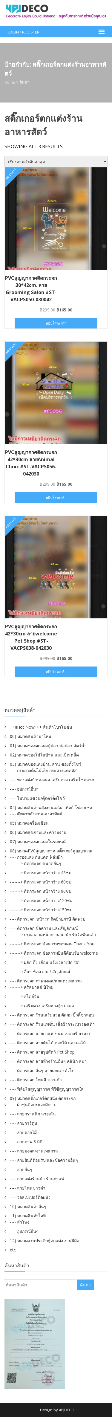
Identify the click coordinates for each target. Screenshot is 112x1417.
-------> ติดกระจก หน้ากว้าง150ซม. (41, 909)
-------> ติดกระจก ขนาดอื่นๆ (35, 863)
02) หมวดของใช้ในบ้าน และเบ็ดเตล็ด (44, 755)
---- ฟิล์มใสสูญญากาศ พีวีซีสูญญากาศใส (47, 1089)
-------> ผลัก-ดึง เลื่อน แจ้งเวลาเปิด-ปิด (44, 962)
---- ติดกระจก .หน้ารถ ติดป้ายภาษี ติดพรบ (47, 919)
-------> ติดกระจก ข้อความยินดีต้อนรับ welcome (54, 953)
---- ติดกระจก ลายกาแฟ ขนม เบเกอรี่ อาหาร (50, 1033)
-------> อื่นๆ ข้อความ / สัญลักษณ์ (40, 971)
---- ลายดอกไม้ (23, 1132)
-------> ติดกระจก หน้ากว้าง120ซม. (41, 900)
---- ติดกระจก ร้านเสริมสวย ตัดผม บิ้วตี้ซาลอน (52, 1015)
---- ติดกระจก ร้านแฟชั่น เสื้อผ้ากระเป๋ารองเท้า (52, 1024)
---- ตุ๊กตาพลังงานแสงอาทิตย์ (36, 814)
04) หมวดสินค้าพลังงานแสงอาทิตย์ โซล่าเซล (51, 807)
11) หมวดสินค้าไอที (28, 1216)
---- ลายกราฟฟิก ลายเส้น (33, 1114)
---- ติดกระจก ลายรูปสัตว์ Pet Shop (42, 1052)
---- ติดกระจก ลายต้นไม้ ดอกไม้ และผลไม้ (48, 1042)
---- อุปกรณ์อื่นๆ (24, 789)
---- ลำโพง (19, 1222)
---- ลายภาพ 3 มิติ (26, 1141)
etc (13, 1250)
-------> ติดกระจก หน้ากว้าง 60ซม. (41, 882)
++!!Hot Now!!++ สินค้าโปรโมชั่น (41, 727)
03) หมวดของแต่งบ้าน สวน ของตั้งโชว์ (45, 764)
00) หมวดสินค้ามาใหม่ (30, 736)
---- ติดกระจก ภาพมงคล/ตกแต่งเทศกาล (46, 981)
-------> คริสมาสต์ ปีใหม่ (31, 987)
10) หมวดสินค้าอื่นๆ (28, 1206)
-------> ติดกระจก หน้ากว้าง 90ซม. (41, 891)
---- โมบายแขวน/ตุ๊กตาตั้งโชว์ (37, 798)
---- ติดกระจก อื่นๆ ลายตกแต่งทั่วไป (42, 1070)
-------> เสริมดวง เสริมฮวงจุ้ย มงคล (42, 1005)
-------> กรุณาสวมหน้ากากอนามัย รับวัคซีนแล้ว (53, 934)
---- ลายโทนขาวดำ (27, 1188)
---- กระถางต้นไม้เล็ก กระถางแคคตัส (43, 770)
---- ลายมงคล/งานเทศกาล (34, 1151)
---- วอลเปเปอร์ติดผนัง (30, 1197)
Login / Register (23, 32)
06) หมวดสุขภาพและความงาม (38, 832)
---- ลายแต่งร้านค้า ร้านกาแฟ (37, 1178)
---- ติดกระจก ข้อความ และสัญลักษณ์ (44, 928)
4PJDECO (66, 1410)
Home (9, 82)
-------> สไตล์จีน (24, 996)
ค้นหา (85, 1285)
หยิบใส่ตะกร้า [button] (56, 323)
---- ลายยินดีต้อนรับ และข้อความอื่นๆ (44, 1160)
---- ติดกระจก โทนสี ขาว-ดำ (36, 1080)
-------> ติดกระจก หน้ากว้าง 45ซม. (41, 872)
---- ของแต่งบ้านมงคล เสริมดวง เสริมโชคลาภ (52, 779)
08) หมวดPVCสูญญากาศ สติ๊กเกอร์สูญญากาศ (51, 851)
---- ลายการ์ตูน (23, 1123)
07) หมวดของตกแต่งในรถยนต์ (38, 841)
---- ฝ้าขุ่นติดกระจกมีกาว (32, 1104)
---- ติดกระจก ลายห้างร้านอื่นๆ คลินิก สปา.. (49, 1061)
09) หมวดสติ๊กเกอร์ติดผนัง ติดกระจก (43, 1098)
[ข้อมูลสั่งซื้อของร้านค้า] (56, 161)
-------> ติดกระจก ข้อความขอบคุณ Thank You (52, 944)
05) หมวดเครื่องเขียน (29, 823)
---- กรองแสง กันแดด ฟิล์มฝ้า (36, 857)
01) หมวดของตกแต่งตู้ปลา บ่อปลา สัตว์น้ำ (48, 745)
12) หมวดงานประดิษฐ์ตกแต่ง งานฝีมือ (44, 1240)
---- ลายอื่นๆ (21, 1169)
